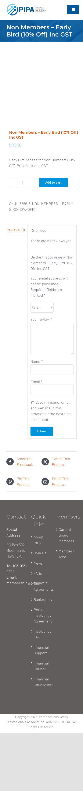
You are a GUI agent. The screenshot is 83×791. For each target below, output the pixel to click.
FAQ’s (38, 573)
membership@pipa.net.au (28, 582)
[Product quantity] (22, 182)
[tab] (15, 230)
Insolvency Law (42, 634)
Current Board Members (66, 535)
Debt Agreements (42, 586)
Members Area (66, 554)
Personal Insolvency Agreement (42, 615)
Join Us (40, 553)
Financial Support (41, 650)
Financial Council (41, 666)
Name (36, 361)
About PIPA (38, 540)
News (38, 563)
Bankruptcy (42, 599)
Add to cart (53, 182)
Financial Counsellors (42, 682)
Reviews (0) (15, 230)
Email (36, 381)
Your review (41, 319)
